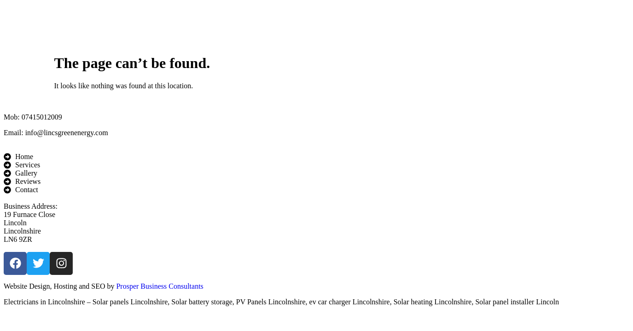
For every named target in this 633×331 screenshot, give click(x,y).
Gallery (311, 24)
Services (235, 24)
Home (165, 24)
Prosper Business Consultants (159, 286)
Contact (461, 24)
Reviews (386, 24)
